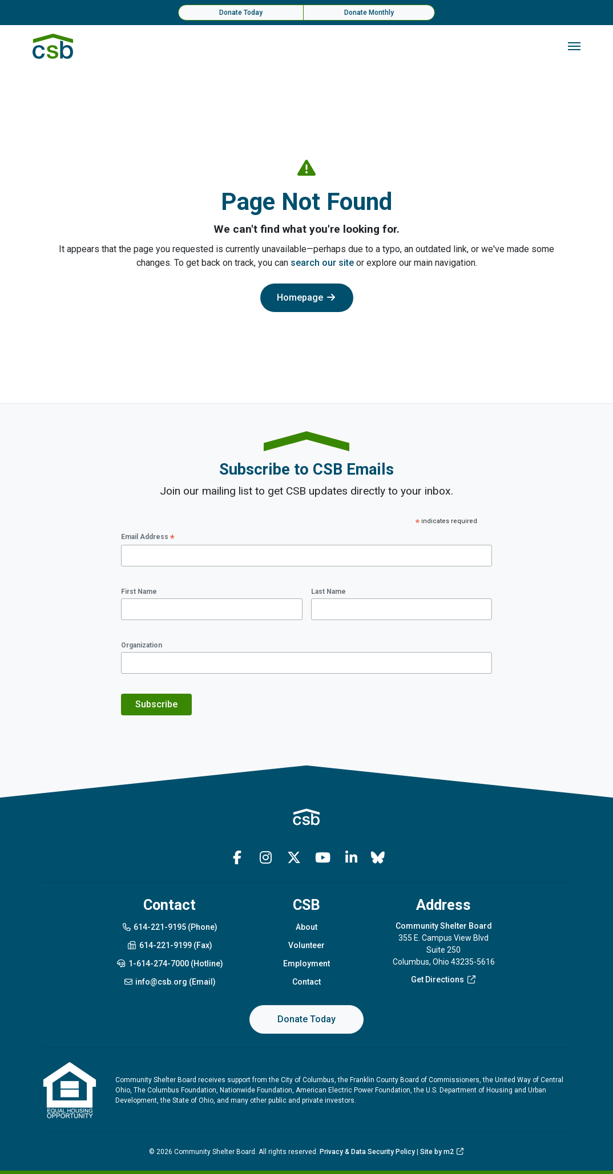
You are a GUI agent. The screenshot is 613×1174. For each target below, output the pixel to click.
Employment (306, 963)
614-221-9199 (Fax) (169, 945)
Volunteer (306, 945)
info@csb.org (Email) (169, 981)
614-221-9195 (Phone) (170, 927)
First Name (139, 592)
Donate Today (241, 13)
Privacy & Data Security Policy (367, 1152)
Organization (141, 645)
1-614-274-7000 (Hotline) (169, 963)
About (306, 927)
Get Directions (444, 979)
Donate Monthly (369, 13)
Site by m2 (442, 1152)
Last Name (328, 592)
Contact (306, 981)
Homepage (307, 297)
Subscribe (156, 704)
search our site (322, 262)
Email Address (148, 537)
